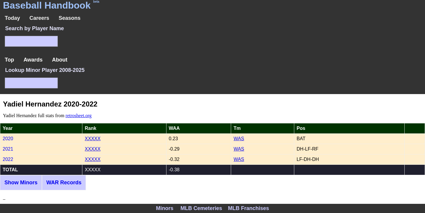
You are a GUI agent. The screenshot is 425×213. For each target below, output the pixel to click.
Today (12, 18)
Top (9, 60)
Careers (39, 18)
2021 (8, 148)
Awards (33, 60)
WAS (238, 138)
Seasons (70, 18)
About (59, 60)
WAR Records (63, 182)
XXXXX (92, 138)
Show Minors (20, 182)
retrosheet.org (78, 115)
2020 (8, 138)
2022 (8, 159)
